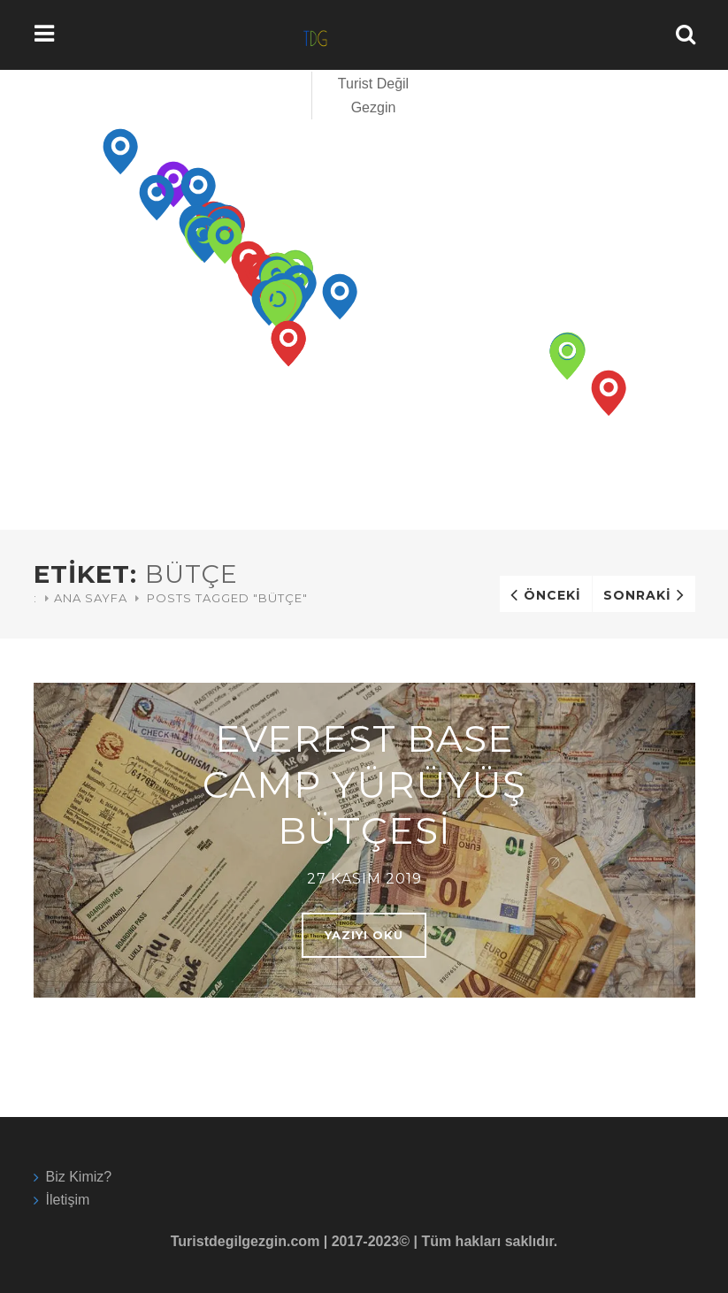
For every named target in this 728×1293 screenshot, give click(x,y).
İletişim (68, 1199)
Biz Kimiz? (79, 1176)
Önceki (552, 595)
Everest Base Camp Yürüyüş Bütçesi (364, 784)
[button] (121, 151)
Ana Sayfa (90, 598)
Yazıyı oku (364, 935)
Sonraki (637, 595)
